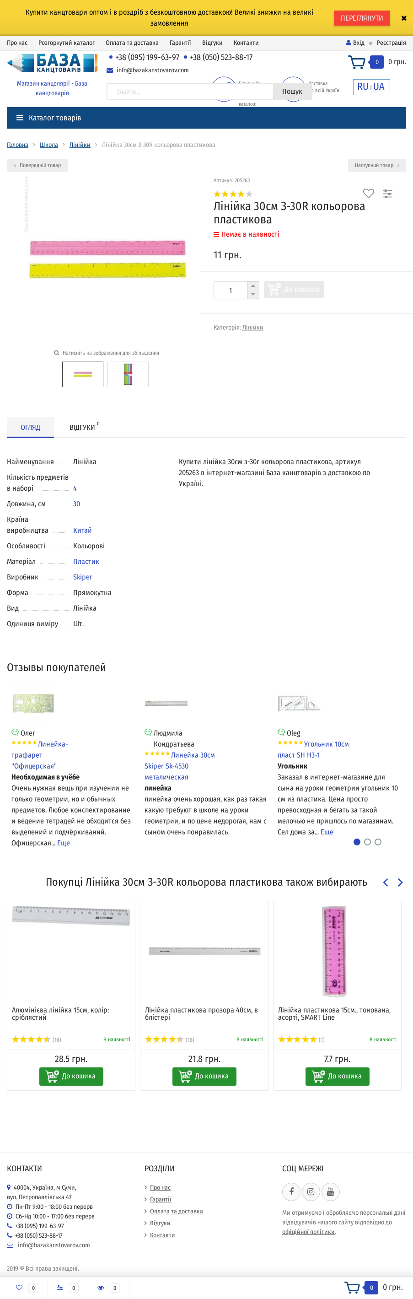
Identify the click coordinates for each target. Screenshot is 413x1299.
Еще (63, 843)
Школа (49, 145)
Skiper (82, 577)
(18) (169, 1040)
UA (379, 86)
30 (76, 503)
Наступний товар (377, 165)
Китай (82, 530)
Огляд (30, 427)
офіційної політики (308, 1232)
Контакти (246, 43)
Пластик (86, 561)
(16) (36, 1040)
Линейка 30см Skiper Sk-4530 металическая (180, 766)
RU (363, 86)
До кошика (301, 289)
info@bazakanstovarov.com (153, 70)
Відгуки (212, 43)
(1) (301, 1040)
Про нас (17, 43)
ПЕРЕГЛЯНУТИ (362, 18)
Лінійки (80, 145)
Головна (17, 145)
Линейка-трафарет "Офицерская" (39, 755)
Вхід (355, 43)
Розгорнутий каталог (66, 43)
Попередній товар (37, 165)
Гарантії (180, 43)
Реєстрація (391, 43)
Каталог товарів (48, 118)
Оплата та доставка (132, 43)
